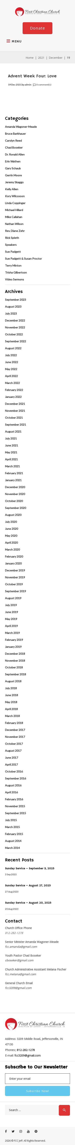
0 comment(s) (42, 84)
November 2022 (15, 327)
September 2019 (15, 591)
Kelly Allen (11, 189)
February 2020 (14, 556)
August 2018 (13, 681)
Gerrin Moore (13, 175)
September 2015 (15, 813)
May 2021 (11, 452)
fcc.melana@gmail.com (20, 974)
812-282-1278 (25, 1050)
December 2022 (15, 320)
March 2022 (12, 383)
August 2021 (13, 431)
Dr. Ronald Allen (15, 154)
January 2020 (13, 563)
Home (30, 58)
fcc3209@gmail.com (18, 988)
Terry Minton (13, 265)
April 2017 (11, 764)
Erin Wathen (12, 161)
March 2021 (12, 466)
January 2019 (13, 646)
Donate (37, 28)
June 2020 (11, 528)
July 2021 (11, 438)
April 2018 (11, 709)
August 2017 (13, 750)
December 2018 (15, 653)
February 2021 (14, 473)
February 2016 (14, 799)
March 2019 (12, 632)
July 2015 (11, 820)
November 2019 (15, 577)
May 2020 (11, 535)
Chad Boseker (14, 147)
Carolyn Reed (13, 140)
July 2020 (11, 521)
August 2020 (13, 514)
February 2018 (14, 723)
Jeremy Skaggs (14, 182)
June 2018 (11, 695)
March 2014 (12, 847)
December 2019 (15, 570)
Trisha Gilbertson (16, 272)
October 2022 (14, 334)
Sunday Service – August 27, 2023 (28, 885)
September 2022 (15, 341)
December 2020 (15, 487)
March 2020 (12, 549)
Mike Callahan (13, 217)
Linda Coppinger (15, 203)
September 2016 (15, 778)
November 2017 (15, 736)
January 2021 (13, 480)
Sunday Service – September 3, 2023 (29, 868)
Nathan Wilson (14, 224)
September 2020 (15, 508)
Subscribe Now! (37, 1091)
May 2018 (11, 702)
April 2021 (11, 459)
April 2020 (11, 542)
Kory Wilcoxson (15, 196)
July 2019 (11, 605)
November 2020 (15, 494)
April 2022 (11, 376)
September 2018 (15, 674)
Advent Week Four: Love (32, 76)
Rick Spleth (12, 237)
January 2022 (13, 396)
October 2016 (14, 771)
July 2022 (11, 355)
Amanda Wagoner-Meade (21, 126)
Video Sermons (14, 279)
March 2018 (12, 716)
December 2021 (15, 403)
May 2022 (11, 369)
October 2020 (14, 501)
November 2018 (15, 660)
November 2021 (15, 410)
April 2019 (11, 626)
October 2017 (14, 743)
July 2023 (11, 313)
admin (28, 84)
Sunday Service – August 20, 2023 (28, 903)
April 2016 (11, 792)
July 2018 (11, 688)
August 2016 (13, 785)
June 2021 (11, 445)
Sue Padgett (13, 251)
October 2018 (14, 667)
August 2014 (13, 841)
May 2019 (11, 619)
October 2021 (14, 417)
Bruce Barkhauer (15, 133)
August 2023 (13, 306)
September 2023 (15, 299)
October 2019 (14, 584)
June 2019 (11, 612)
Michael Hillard (14, 210)
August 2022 (13, 348)
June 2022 (11, 362)
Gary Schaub (13, 168)
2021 (41, 58)
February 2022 (14, 390)
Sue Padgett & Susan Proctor (23, 258)
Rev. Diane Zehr (15, 230)
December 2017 (15, 729)
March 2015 (12, 827)
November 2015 (15, 806)
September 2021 (15, 424)
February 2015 (14, 834)
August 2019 (13, 598)
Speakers (11, 244)
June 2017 (11, 757)
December (55, 58)
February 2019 (14, 639)
